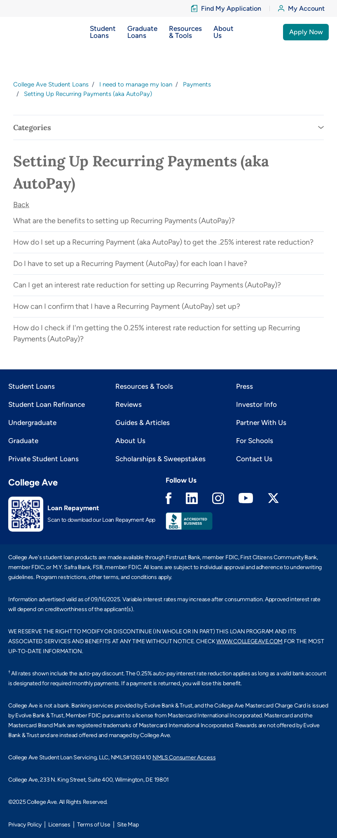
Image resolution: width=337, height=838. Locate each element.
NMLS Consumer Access (183, 757)
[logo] (24, 32)
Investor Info (256, 404)
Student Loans (31, 386)
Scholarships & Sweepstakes (160, 459)
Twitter (273, 498)
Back (21, 204)
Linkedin (192, 498)
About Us (130, 441)
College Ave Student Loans (51, 84)
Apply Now (306, 32)
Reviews (128, 404)
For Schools (254, 441)
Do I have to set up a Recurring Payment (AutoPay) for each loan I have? (130, 263)
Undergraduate (32, 422)
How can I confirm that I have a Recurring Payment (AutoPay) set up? (126, 306)
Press (244, 386)
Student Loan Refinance (46, 404)
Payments (197, 84)
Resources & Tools (144, 386)
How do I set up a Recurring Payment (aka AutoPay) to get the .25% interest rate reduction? (163, 242)
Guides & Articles (142, 422)
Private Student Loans (43, 459)
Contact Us (254, 459)
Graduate (23, 441)
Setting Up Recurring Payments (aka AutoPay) (88, 94)
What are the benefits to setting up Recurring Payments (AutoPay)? (124, 220)
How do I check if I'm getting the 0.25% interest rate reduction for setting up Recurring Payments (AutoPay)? (156, 333)
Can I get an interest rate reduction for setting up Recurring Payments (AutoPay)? (147, 284)
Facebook (168, 498)
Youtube (246, 498)
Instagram (218, 498)
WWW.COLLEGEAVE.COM (249, 641)
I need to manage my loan (135, 84)
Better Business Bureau (189, 521)
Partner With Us (261, 422)
